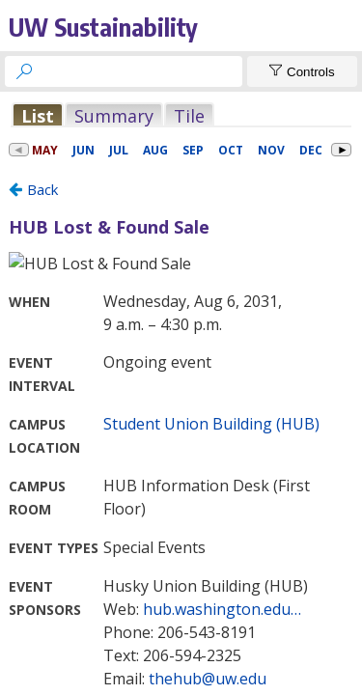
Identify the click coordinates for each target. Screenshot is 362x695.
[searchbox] (141, 71)
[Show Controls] (302, 71)
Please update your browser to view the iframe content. (181, 115)
